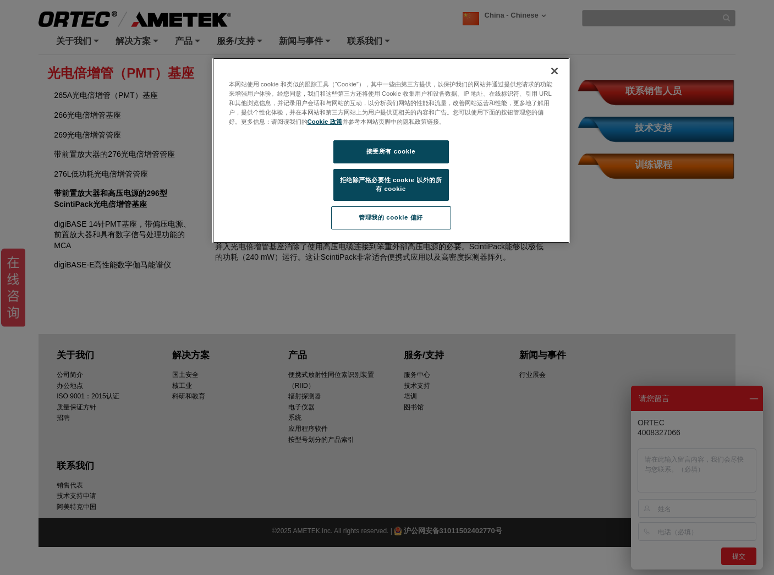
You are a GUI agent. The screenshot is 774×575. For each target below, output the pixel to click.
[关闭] (554, 71)
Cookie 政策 (325, 121)
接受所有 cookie (390, 151)
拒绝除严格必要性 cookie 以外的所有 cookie (391, 184)
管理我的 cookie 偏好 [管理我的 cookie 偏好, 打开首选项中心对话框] (390, 217)
